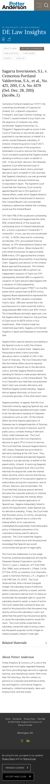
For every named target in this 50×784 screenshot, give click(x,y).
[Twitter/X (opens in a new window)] (22, 741)
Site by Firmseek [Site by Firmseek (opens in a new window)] (25, 725)
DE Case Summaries (30, 27)
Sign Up (20, 58)
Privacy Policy (29, 719)
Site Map (41, 719)
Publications (11, 53)
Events (8, 58)
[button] (9, 39)
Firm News (29, 53)
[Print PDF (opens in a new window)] (3, 39)
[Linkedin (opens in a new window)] (28, 741)
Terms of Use (29, 759)
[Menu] (39, 5)
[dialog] (25, 766)
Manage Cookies (15, 768)
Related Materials (14, 643)
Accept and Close (16, 776)
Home (7, 719)
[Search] (46, 5)
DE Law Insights (10, 27)
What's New (10, 48)
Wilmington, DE (25, 733)
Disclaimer (17, 719)
